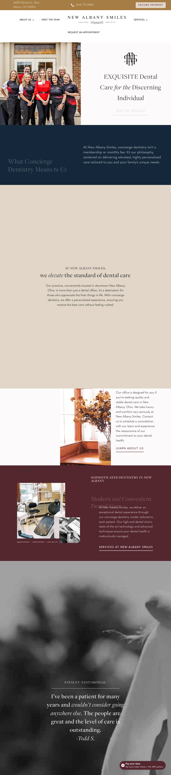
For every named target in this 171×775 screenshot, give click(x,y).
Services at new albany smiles (126, 547)
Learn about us (130, 448)
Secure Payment (150, 5)
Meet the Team (51, 20)
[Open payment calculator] (143, 765)
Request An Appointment (84, 32)
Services (139, 20)
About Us (25, 20)
